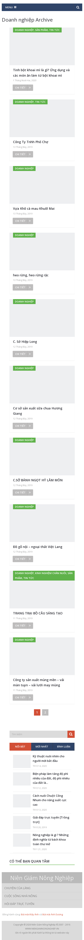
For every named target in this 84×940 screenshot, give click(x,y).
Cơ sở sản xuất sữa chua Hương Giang (37, 411)
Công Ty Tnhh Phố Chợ (30, 142)
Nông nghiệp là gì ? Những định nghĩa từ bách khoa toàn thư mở (51, 839)
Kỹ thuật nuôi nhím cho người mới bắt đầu (48, 758)
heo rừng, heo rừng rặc (30, 275)
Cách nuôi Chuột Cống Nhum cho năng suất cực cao (49, 800)
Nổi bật (20, 746)
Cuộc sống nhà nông (20, 896)
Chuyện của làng (17, 888)
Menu (9, 7)
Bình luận (63, 746)
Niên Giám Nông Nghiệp (42, 878)
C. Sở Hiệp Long (25, 341)
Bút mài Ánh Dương (52, 914)
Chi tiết (23, 87)
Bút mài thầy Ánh (30, 914)
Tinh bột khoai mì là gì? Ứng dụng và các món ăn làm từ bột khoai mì (41, 73)
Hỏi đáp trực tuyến (19, 904)
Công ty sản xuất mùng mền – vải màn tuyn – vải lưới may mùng (38, 682)
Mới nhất (42, 746)
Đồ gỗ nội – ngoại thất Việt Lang (37, 547)
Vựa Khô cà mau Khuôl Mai (34, 208)
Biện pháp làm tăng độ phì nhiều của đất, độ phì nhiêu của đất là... (51, 778)
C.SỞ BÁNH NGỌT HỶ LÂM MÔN (38, 480)
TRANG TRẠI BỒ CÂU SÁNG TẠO (38, 613)
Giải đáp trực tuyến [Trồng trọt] (51, 820)
